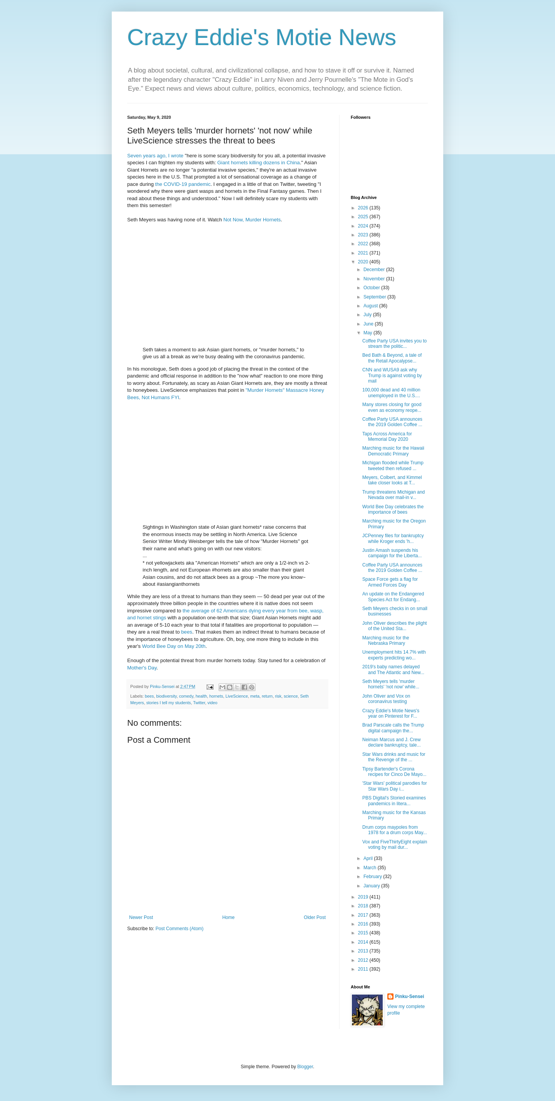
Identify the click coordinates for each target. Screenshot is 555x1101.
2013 (364, 951)
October (372, 287)
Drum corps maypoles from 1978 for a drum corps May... (394, 829)
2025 (364, 216)
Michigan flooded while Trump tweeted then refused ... (393, 465)
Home (228, 917)
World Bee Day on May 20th (173, 646)
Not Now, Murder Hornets (252, 220)
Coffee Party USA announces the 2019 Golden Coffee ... (392, 421)
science (291, 696)
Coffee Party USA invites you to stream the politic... (394, 343)
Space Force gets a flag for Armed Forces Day (390, 582)
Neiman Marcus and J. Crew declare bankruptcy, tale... (391, 742)
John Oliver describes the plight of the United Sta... (394, 625)
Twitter (199, 702)
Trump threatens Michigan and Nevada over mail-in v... (393, 494)
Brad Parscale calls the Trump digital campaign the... (393, 727)
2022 (364, 243)
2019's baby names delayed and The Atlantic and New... (393, 669)
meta (254, 696)
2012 (364, 960)
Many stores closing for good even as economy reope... (391, 407)
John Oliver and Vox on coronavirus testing (386, 698)
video (212, 702)
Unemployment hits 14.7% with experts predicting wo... (394, 654)
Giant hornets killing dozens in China (258, 162)
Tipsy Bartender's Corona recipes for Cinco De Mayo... (394, 771)
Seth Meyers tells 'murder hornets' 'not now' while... (390, 684)
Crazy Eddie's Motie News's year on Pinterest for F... (390, 713)
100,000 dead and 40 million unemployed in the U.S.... (391, 392)
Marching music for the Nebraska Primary (385, 640)
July (368, 314)
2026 (364, 208)
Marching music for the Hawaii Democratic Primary (393, 450)
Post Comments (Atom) (179, 928)
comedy (186, 696)
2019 (364, 897)
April (368, 858)
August (371, 306)
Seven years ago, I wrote (155, 155)
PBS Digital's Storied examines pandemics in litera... (394, 800)
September (375, 297)
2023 (364, 235)
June (369, 324)
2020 (364, 262)
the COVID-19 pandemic (183, 184)
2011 (364, 969)
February (373, 876)
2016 (364, 924)
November (374, 279)
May (368, 333)
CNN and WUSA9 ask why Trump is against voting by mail (392, 375)
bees (186, 632)
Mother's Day (141, 668)
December (374, 269)
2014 (364, 942)
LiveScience (236, 696)
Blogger (305, 1066)
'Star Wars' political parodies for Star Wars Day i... (394, 786)
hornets (216, 696)
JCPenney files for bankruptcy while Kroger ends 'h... (393, 538)
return (267, 696)
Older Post (315, 917)
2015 (364, 933)
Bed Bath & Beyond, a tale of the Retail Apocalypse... (392, 357)
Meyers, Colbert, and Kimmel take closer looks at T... (392, 480)
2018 (364, 906)
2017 (364, 915)
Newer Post (141, 917)
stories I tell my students (168, 702)
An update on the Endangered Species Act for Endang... (393, 596)
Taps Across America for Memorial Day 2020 (387, 436)
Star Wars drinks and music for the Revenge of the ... (394, 757)
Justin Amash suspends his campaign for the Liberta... (392, 553)
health (201, 696)
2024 (364, 226)
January (372, 886)
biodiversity (166, 696)
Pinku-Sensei (409, 996)
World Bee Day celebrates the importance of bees (393, 509)
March (370, 867)
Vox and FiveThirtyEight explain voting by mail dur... (394, 844)
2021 (364, 253)
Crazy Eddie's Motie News (261, 37)
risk (278, 696)
